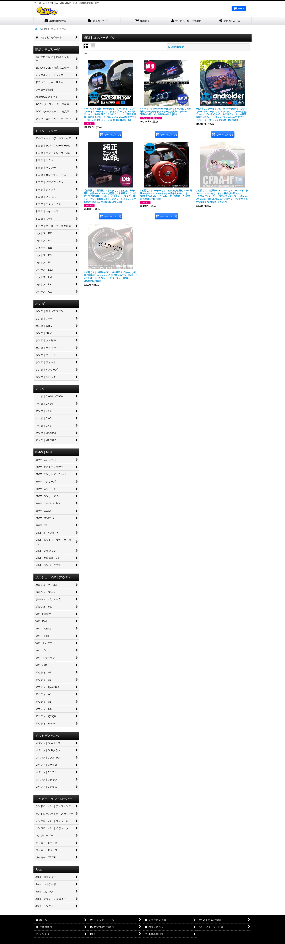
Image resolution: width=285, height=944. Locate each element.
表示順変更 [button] (176, 46)
